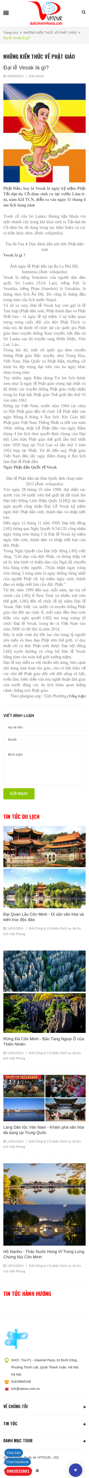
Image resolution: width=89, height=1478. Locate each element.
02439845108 (21, 1381)
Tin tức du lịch (21, 816)
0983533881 (18, 1471)
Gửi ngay (19, 794)
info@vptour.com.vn (25, 1388)
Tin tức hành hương (27, 1293)
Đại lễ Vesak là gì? (26, 68)
